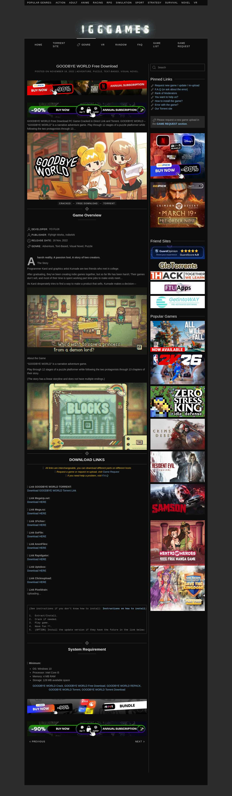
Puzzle (97, 71)
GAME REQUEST (184, 45)
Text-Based (111, 71)
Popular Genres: (39, 2)
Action (60, 2)
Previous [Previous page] (37, 741)
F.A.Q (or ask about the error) (171, 89)
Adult (73, 2)
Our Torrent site (163, 108)
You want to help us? (166, 97)
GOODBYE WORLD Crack (48, 685)
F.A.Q (105, 475)
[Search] (177, 67)
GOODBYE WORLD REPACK (124, 685)
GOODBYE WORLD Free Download (84, 685)
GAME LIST (157, 45)
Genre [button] (86, 45)
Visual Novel (129, 71)
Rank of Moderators (166, 93)
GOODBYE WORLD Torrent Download (103, 689)
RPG (109, 2)
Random (121, 45)
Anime (85, 2)
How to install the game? (169, 101)
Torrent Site (59, 45)
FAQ (140, 45)
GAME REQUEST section (172, 123)
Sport (139, 2)
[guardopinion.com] (177, 252)
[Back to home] (116, 21)
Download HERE (36, 502)
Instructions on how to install (124, 608)
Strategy (154, 2)
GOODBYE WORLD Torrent (64, 689)
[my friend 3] (177, 275)
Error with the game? (166, 104)
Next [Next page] (140, 741)
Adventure (84, 71)
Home (38, 45)
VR (196, 2)
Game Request (111, 471)
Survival (171, 2)
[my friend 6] (177, 287)
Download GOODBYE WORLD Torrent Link (51, 490)
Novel (185, 2)
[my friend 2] (177, 265)
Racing (98, 2)
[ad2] (176, 543)
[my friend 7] (177, 301)
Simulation (124, 2)
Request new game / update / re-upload (177, 85)
